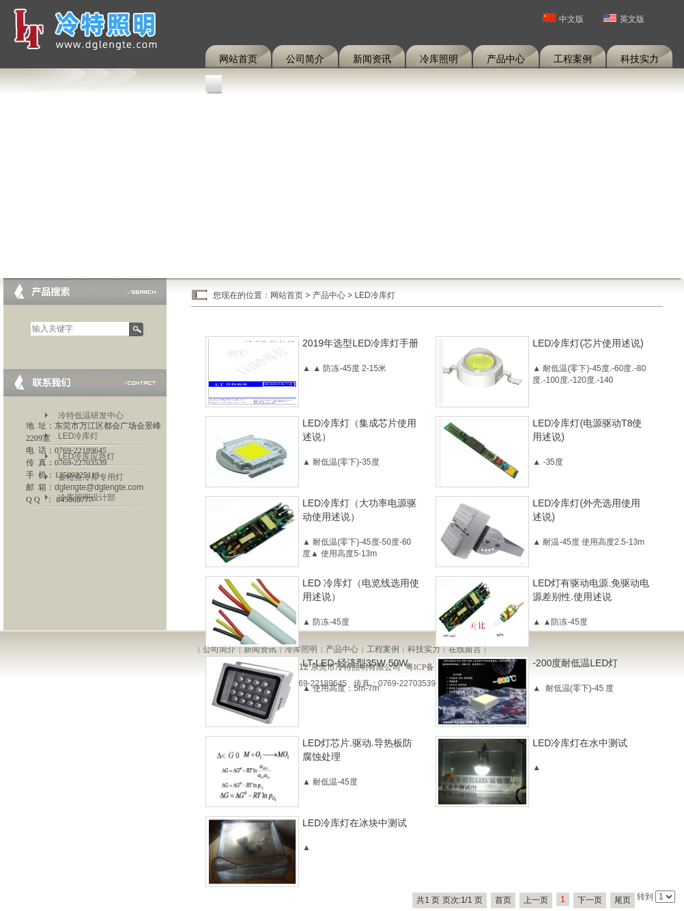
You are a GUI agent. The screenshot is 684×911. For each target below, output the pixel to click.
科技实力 (640, 58)
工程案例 (573, 58)
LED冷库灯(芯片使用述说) (588, 343)
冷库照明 (439, 58)
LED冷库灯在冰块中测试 (354, 822)
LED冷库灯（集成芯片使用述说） (359, 430)
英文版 (623, 19)
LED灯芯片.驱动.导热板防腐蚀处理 (357, 749)
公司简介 (305, 58)
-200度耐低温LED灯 (575, 662)
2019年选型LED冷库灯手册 (360, 343)
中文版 (563, 19)
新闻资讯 (372, 58)
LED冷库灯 (374, 295)
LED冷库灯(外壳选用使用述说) (586, 510)
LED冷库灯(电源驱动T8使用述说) (587, 430)
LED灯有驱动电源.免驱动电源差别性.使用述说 (590, 589)
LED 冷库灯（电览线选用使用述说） (360, 589)
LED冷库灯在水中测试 (579, 742)
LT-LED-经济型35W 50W (355, 662)
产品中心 (506, 58)
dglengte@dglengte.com (99, 487)
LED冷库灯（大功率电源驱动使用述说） (359, 510)
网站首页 (238, 58)
